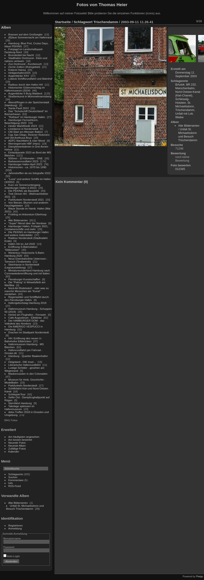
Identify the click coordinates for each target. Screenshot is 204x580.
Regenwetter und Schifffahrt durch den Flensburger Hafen (27, 298)
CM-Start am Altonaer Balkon (25, 131)
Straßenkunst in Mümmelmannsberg (30, 96)
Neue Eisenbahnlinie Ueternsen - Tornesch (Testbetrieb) (26, 260)
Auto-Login (11, 556)
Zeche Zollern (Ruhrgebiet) (24, 66)
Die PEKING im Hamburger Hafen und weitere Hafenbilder (27, 233)
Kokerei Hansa (17, 69)
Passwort (8, 547)
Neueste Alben (17, 445)
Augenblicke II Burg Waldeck (25, 93)
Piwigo (199, 576)
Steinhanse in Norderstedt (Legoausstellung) (22, 266)
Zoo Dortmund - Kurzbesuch (25, 63)
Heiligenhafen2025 (19, 72)
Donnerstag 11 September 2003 (186, 74)
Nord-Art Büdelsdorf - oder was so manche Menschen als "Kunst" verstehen (27, 291)
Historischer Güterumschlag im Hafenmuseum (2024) (25, 89)
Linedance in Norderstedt (23, 128)
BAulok (180, 84)
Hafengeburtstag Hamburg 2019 (27, 302)
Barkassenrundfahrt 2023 (23, 161)
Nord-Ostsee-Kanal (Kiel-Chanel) (187, 93)
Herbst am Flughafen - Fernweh (27, 314)
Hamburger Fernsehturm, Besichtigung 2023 (21, 121)
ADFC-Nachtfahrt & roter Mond (26, 140)
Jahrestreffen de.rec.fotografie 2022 (29, 173)
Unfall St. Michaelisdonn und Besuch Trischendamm (25, 507)
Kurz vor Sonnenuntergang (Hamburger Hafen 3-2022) (22, 186)
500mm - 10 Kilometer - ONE (25, 158)
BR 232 (191, 84)
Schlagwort (83, 22)
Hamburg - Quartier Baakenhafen (28, 355)
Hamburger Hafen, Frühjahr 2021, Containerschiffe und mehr (26, 228)
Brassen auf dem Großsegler (25, 34)
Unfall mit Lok (184, 113)
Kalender (13, 451)
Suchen (12, 477)
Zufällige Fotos (17, 448)
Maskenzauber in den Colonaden (28, 373)
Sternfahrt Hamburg (20, 403)
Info (10, 483)
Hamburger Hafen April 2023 (25, 164)
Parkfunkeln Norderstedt (22, 385)
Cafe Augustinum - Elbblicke (25, 317)
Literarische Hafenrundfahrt (24, 364)
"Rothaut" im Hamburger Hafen (26, 117)
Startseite (63, 22)
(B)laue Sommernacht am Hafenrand (30, 37)
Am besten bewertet (20, 439)
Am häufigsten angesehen (23, 436)
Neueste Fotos (17, 442)
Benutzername (12, 538)
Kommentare (16, 480)
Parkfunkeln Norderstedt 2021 (26, 199)
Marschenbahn (185, 88)
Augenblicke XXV (18, 75)
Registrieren (15, 525)
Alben (6, 27)
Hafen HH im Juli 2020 (21, 243)
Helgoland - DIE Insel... (22, 361)
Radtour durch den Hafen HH (25, 84)
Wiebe (179, 117)
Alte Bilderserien (18, 220)
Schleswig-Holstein (182, 100)
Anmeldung (15, 528)
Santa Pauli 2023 (18, 108)
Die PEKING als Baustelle (23, 190)
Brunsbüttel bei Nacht (21, 55)
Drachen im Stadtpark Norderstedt (28, 332)
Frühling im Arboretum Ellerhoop (27, 214)
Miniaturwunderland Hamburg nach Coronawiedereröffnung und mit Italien (27, 272)
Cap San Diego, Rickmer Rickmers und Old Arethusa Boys (27, 136)
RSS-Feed (14, 485)
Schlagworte (15, 474)
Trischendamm (105, 22)
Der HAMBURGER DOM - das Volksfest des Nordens (24, 322)
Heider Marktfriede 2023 (22, 125)
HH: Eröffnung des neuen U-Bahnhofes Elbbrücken (23, 340)
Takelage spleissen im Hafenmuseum (19, 407)
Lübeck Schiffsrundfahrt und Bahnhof (30, 78)
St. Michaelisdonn (184, 104)
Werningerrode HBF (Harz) (24, 143)
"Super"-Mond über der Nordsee (27, 223)
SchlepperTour (17, 394)
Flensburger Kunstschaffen (24, 279)
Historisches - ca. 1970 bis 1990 (27, 167)
